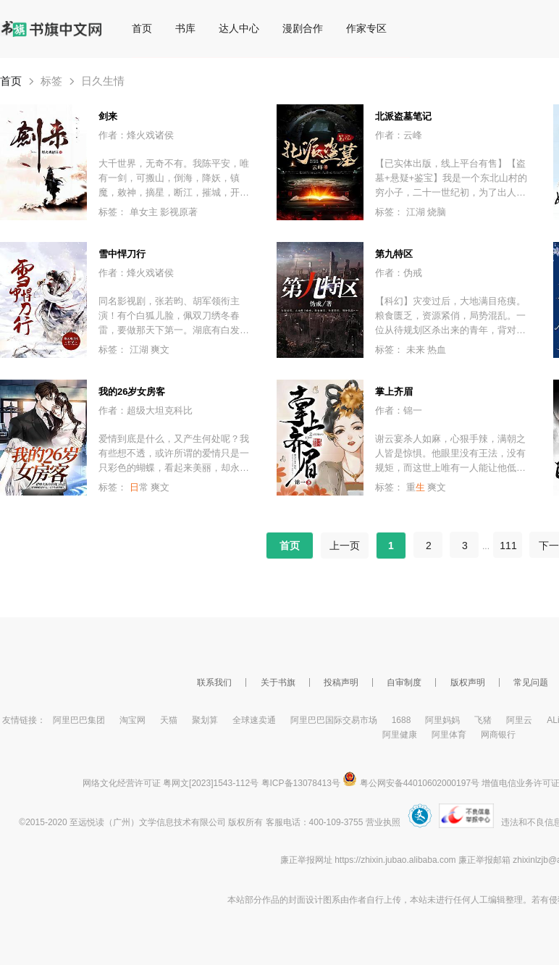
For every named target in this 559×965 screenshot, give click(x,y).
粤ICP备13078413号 (300, 783)
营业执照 (383, 822)
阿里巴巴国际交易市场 (333, 720)
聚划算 (205, 720)
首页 (142, 28)
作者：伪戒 (398, 272)
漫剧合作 (302, 28)
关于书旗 (278, 682)
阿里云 (519, 720)
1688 (401, 720)
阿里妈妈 (442, 720)
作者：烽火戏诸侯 (136, 135)
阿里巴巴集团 (79, 720)
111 (508, 545)
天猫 (168, 720)
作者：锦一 (398, 410)
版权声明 (467, 682)
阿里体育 (449, 735)
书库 (185, 28)
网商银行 (498, 735)
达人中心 (239, 28)
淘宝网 (132, 720)
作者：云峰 (398, 135)
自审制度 (404, 682)
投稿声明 (341, 682)
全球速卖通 (254, 720)
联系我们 (214, 682)
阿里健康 (399, 735)
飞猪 (483, 720)
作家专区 (366, 28)
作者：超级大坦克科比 (145, 410)
